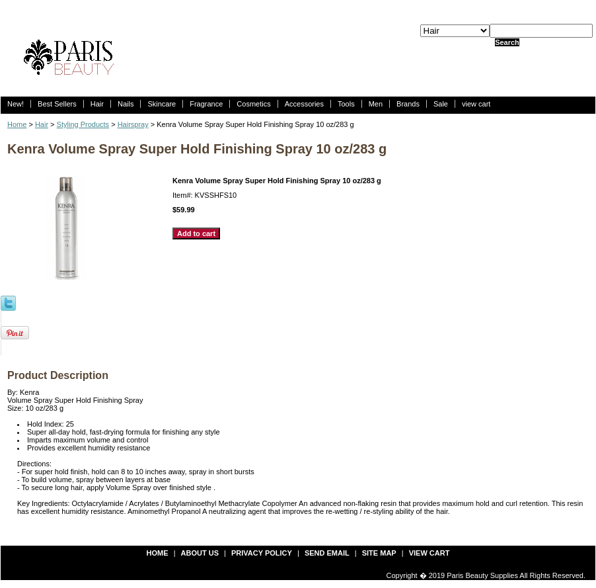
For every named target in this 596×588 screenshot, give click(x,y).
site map (379, 553)
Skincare (161, 104)
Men (376, 104)
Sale (440, 104)
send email (327, 553)
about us (200, 553)
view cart (476, 104)
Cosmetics (253, 104)
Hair (97, 104)
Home (16, 124)
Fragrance (206, 104)
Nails (125, 104)
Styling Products (83, 124)
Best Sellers (57, 104)
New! (15, 104)
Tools (346, 104)
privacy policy (261, 553)
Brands (408, 104)
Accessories (304, 104)
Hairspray (133, 124)
